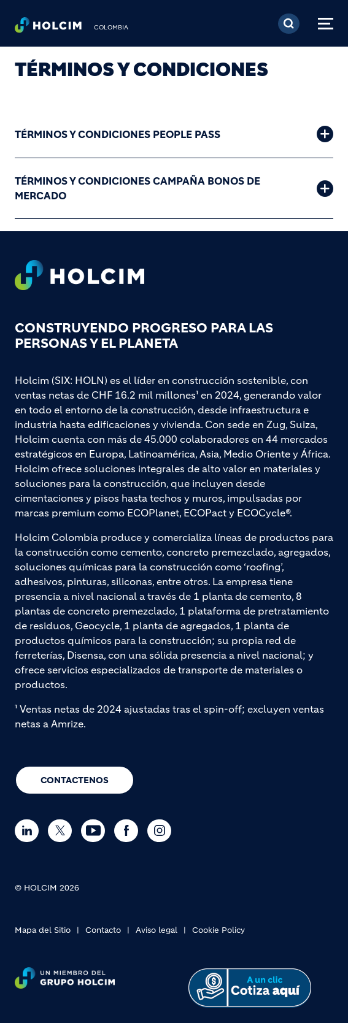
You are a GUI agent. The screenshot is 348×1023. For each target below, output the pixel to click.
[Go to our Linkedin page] (30, 830)
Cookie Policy (218, 930)
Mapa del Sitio (43, 930)
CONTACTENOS (75, 780)
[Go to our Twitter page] (63, 830)
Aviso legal (156, 930)
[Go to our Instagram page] (162, 830)
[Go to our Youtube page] (96, 830)
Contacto (103, 930)
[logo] (48, 28)
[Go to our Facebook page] (129, 830)
